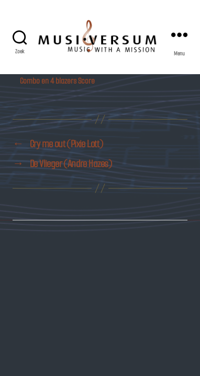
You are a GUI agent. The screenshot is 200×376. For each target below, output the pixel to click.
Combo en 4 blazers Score (57, 80)
